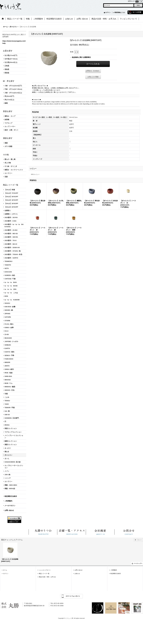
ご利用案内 (8, 501)
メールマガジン (10, 505)
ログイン (108, 12)
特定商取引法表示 (11, 496)
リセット (139, 539)
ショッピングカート (45, 570)
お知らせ (77, 573)
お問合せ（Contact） (93, 71)
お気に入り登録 (93, 77)
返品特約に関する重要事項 (81, 57)
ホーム (5, 570)
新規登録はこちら (120, 12)
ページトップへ (138, 563)
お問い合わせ (9, 510)
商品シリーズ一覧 (44, 573)
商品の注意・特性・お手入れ (47, 577)
